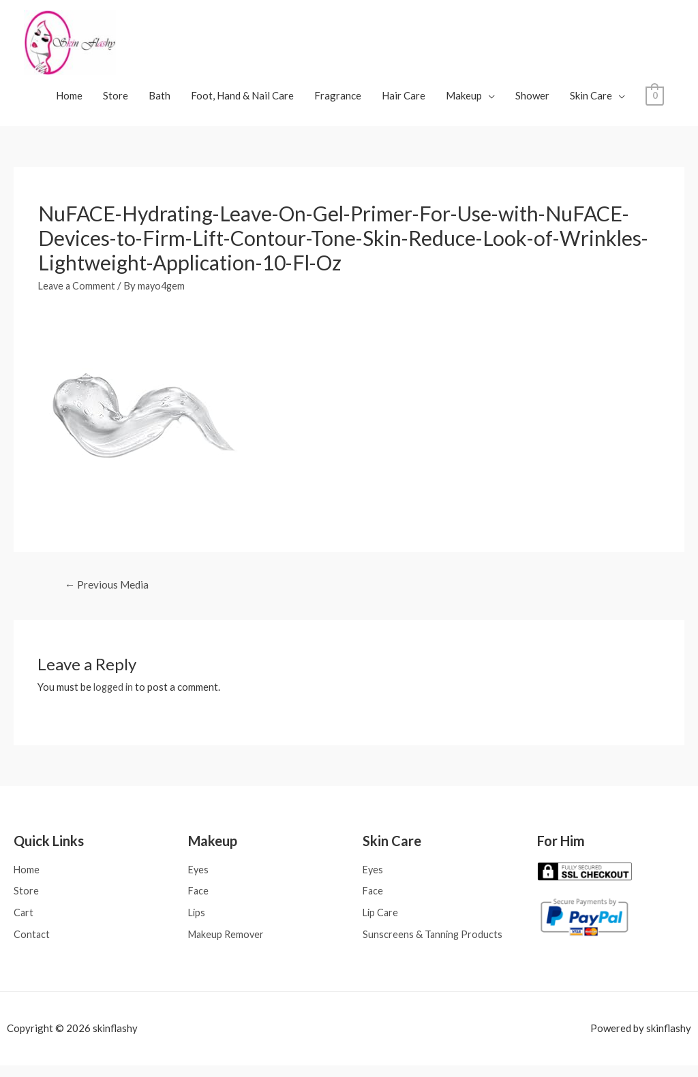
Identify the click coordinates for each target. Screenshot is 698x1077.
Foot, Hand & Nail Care (242, 102)
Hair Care (403, 102)
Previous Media (108, 592)
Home (69, 102)
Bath (159, 102)
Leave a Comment (78, 292)
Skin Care (591, 102)
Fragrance (337, 102)
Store (115, 102)
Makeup (464, 102)
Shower (532, 102)
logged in (114, 695)
